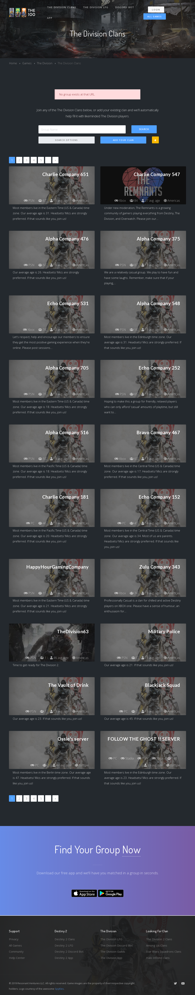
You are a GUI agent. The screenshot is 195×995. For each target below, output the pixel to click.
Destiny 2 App (64, 958)
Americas (80, 200)
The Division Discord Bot (116, 945)
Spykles (59, 988)
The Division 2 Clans (159, 939)
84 (134, 200)
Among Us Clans (156, 945)
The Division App (111, 958)
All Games (154, 16)
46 (42, 523)
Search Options (66, 140)
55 (42, 459)
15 (42, 593)
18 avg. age (59, 394)
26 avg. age (59, 265)
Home (13, 63)
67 (42, 200)
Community (16, 951)
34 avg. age (150, 523)
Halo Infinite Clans (158, 958)
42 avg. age (59, 330)
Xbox (120, 200)
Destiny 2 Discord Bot (69, 951)
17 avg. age (150, 265)
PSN (29, 200)
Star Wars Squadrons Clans (163, 951)
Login (156, 9)
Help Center (17, 958)
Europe (82, 765)
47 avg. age (62, 765)
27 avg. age (150, 200)
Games (27, 63)
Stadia (127, 758)
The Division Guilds (112, 951)
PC (30, 523)
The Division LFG (95, 7)
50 (42, 265)
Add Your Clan (123, 140)
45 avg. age (150, 711)
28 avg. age (150, 593)
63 (134, 459)
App (49, 18)
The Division (44, 63)
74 (42, 330)
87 (134, 265)
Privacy (13, 939)
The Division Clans (61, 7)
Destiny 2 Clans (65, 939)
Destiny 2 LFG (64, 945)
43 (134, 523)
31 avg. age (59, 200)
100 (172, 758)
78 (42, 394)
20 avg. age (59, 523)
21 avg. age (59, 593)
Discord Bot (124, 7)
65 (134, 394)
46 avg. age (59, 658)
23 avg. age (59, 711)
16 (134, 330)
